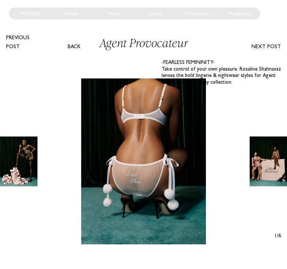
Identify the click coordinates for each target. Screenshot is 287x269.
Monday (30, 13)
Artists (72, 13)
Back (74, 46)
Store (155, 13)
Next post (266, 46)
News (113, 13)
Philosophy (239, 13)
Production (197, 13)
